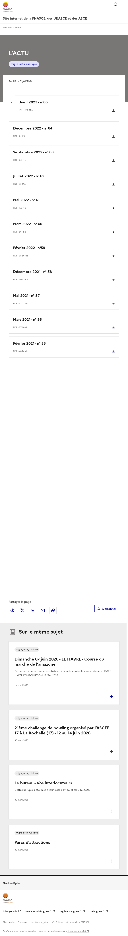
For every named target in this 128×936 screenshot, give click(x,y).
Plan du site (9, 922)
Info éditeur (57, 922)
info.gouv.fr (10, 911)
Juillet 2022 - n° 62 (28, 176)
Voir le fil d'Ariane (12, 27)
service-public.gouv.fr (38, 911)
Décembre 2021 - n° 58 (32, 271)
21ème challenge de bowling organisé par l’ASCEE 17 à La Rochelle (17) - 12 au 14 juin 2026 (62, 730)
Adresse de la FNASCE (78, 922)
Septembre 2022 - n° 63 (33, 152)
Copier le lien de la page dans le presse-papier (53, 610)
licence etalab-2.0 (76, 931)
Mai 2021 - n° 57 (26, 295)
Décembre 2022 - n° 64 (32, 128)
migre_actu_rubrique (24, 64)
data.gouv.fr (97, 911)
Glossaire (22, 922)
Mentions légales (39, 922)
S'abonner (106, 609)
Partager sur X (22, 610)
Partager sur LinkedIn (32, 610)
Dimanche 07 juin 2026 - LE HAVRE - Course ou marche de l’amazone (59, 661)
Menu (123, 4)
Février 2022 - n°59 (29, 247)
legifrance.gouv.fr (71, 911)
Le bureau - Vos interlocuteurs (43, 783)
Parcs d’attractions (32, 842)
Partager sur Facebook (12, 610)
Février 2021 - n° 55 (29, 343)
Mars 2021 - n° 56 (27, 319)
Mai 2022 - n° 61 (26, 200)
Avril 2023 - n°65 (33, 102)
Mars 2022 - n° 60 (27, 224)
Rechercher (115, 4)
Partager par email (42, 610)
